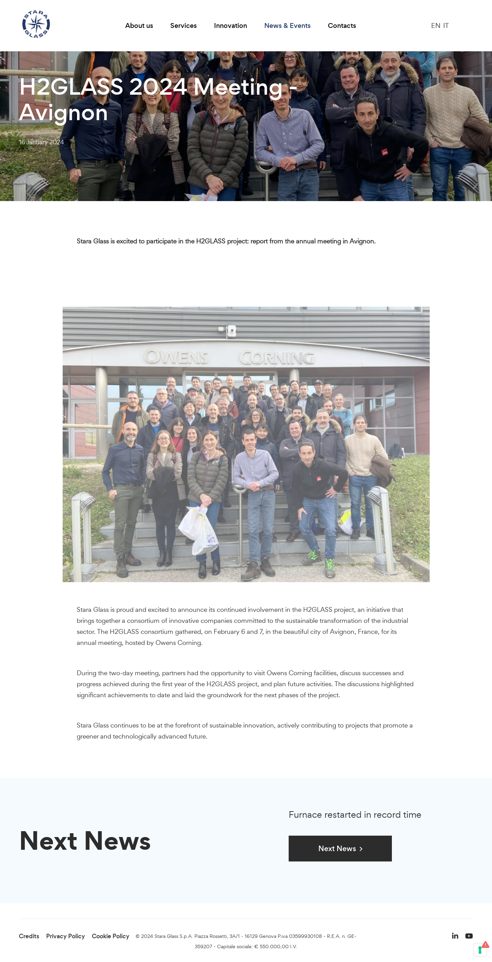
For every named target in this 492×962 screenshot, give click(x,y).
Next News (337, 848)
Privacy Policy (65, 936)
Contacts (342, 25)
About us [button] (139, 25)
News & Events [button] (287, 25)
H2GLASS (317, 609)
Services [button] (183, 25)
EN (435, 25)
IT (446, 25)
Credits (29, 936)
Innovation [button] (230, 25)
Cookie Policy (110, 936)
